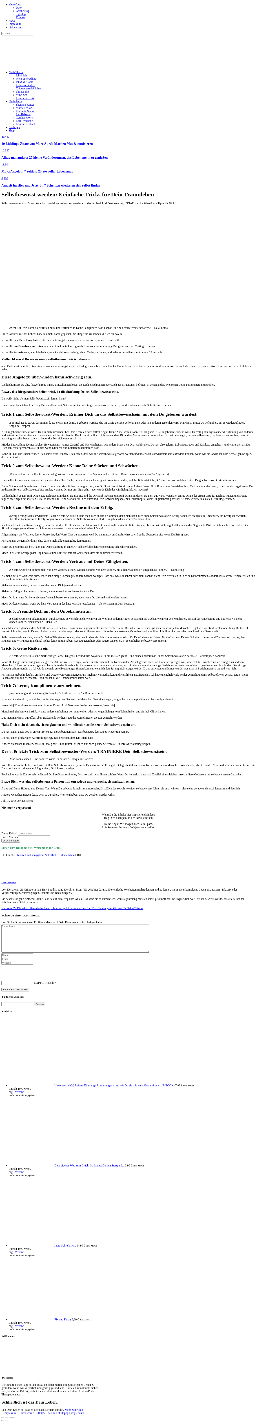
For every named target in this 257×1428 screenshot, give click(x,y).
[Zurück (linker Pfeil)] (2, 1425)
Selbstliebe (51, 855)
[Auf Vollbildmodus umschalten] (10, 1422)
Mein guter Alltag (26, 78)
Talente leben (67, 855)
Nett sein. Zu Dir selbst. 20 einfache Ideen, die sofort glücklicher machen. (44, 908)
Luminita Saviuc (25, 111)
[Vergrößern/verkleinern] (13, 1422)
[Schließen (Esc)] (2, 1422)
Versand (19, 1097)
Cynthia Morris (25, 117)
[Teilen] (6, 1422)
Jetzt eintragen (11, 840)
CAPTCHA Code (44, 988)
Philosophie (23, 91)
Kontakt (20, 17)
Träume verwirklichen (28, 88)
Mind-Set (21, 94)
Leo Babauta (23, 114)
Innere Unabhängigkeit (30, 855)
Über (19, 7)
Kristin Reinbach (26, 124)
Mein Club (15, 4)
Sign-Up (21, 14)
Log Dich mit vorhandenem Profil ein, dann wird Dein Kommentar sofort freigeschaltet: (52, 922)
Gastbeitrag (22, 10)
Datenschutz (16, 27)
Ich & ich (21, 75)
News (12, 20)
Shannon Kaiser (25, 104)
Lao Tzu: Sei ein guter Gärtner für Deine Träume (115, 908)
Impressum (15, 23)
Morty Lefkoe (24, 107)
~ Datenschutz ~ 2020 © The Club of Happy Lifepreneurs (50, 1418)
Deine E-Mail (9, 833)
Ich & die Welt (24, 81)
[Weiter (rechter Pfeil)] (6, 1425)
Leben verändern (25, 85)
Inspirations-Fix (25, 98)
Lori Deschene (24, 120)
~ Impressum (9, 1418)
